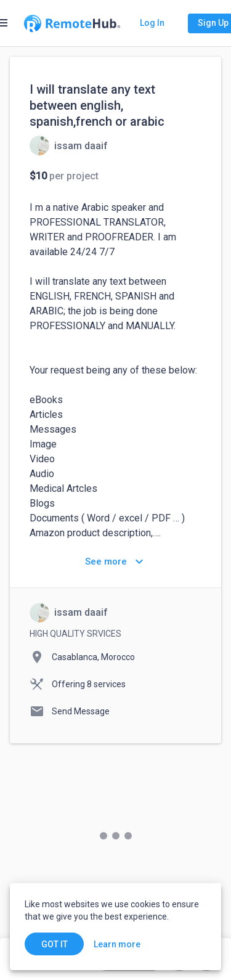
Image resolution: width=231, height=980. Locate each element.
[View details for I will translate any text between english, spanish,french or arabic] (69, 145)
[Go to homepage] (72, 23)
